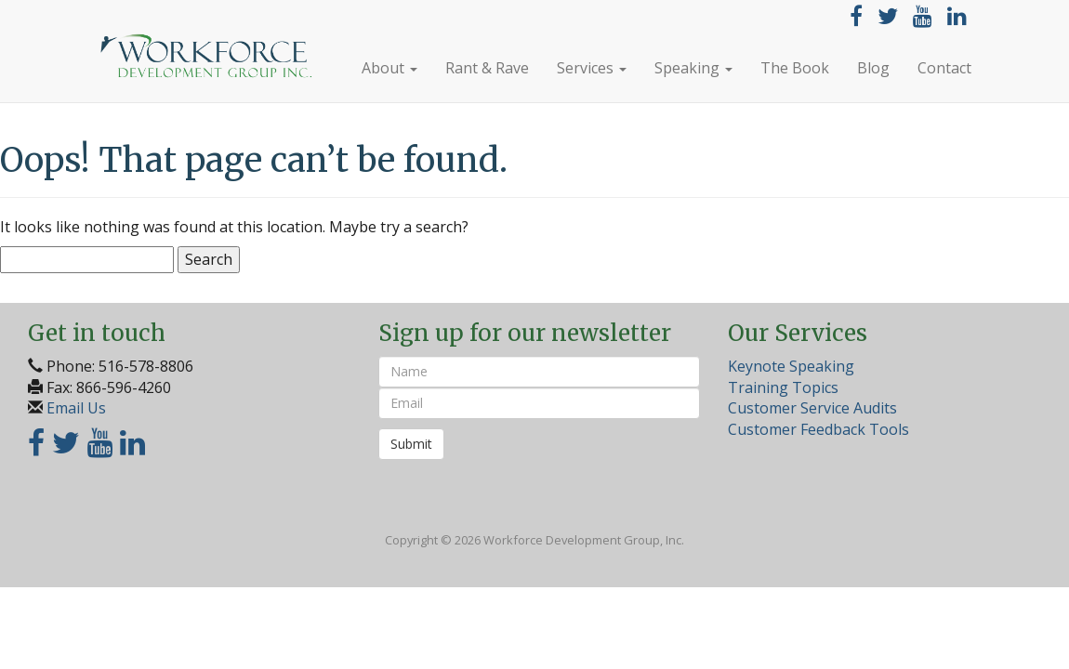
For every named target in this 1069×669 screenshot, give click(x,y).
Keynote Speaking (791, 366)
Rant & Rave (487, 68)
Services (592, 68)
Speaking (693, 68)
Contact (944, 68)
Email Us (76, 408)
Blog (873, 68)
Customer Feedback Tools (818, 429)
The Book (794, 68)
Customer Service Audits (812, 408)
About (389, 68)
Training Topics (783, 387)
